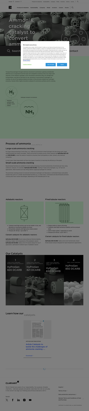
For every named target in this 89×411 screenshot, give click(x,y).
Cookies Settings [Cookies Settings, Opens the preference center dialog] (27, 64)
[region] (45, 55)
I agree (62, 64)
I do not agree (50, 64)
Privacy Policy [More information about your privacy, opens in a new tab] (26, 60)
